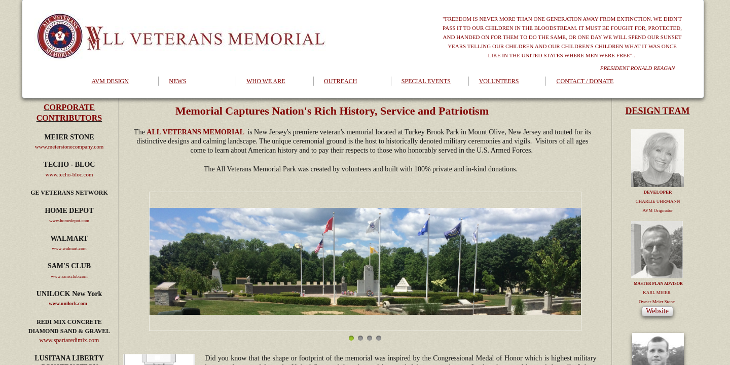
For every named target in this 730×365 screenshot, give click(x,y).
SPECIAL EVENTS (426, 81)
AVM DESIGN (110, 81)
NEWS (177, 81)
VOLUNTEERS (499, 81)
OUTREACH (340, 81)
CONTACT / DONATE (584, 81)
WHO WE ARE (265, 81)
